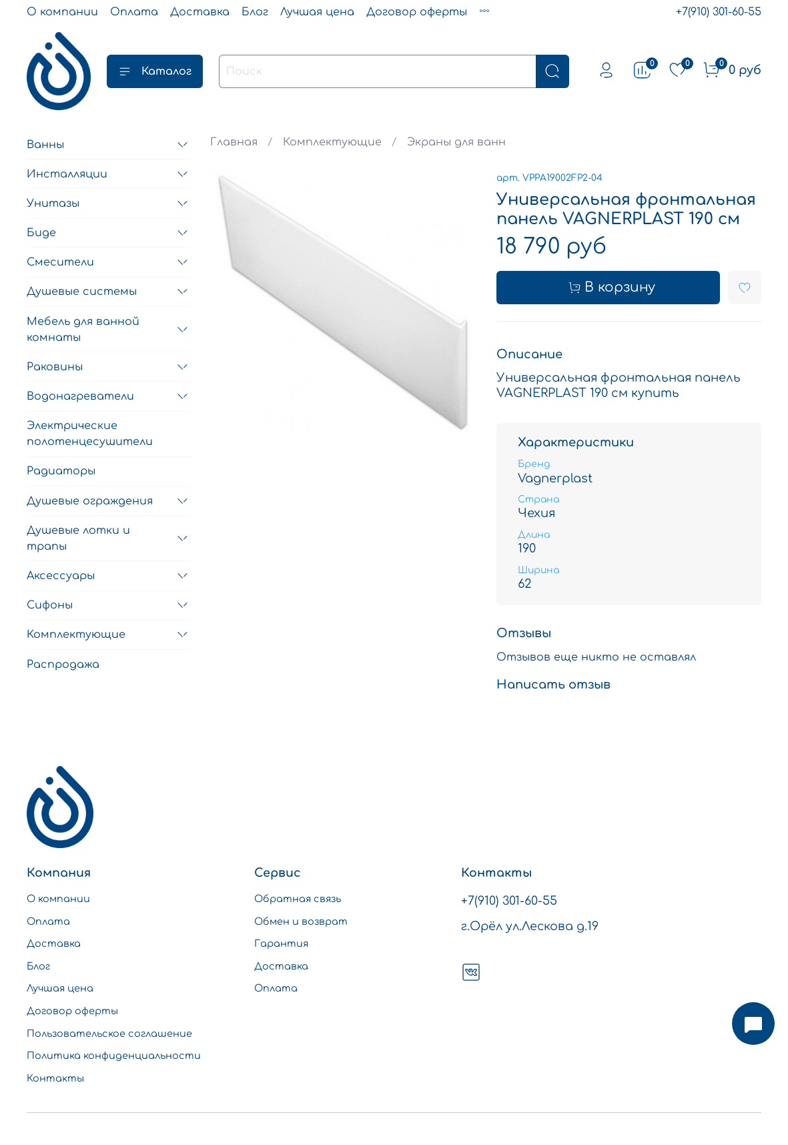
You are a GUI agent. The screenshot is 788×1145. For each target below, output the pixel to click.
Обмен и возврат (301, 921)
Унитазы (53, 204)
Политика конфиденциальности (114, 1055)
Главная (234, 142)
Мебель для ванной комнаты (83, 330)
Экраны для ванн (456, 142)
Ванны (45, 145)
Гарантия (281, 943)
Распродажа (63, 665)
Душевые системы (82, 292)
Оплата (134, 12)
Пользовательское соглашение (109, 1033)
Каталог (154, 71)
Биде (41, 233)
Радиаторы (61, 471)
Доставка (200, 12)
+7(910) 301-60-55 (718, 12)
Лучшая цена (317, 12)
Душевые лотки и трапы (78, 538)
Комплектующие (332, 142)
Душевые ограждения (90, 501)
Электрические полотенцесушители (90, 434)
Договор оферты (416, 12)
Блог (255, 12)
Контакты (55, 1078)
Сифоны (50, 605)
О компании (62, 12)
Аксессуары (61, 576)
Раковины (55, 367)
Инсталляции (67, 174)
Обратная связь (297, 898)
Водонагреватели (80, 396)
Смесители (60, 262)
